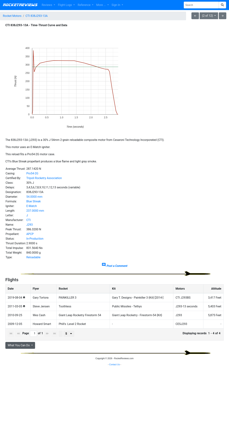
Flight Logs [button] (65, 5)
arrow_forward (222, 15)
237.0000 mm (35, 210)
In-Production (34, 238)
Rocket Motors (12, 16)
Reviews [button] (47, 5)
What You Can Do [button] (19, 345)
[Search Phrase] (201, 5)
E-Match (31, 206)
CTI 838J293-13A (37, 16)
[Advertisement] (114, 388)
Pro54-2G (32, 173)
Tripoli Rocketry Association (44, 178)
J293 (29, 224)
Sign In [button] (116, 5)
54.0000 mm (34, 196)
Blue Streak (33, 201)
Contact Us (114, 416)
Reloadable (33, 257)
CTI (28, 220)
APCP (30, 234)
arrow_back (195, 15)
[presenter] (69, 334)
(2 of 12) (208, 15)
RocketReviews (20, 5)
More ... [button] (101, 5)
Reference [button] (84, 5)
